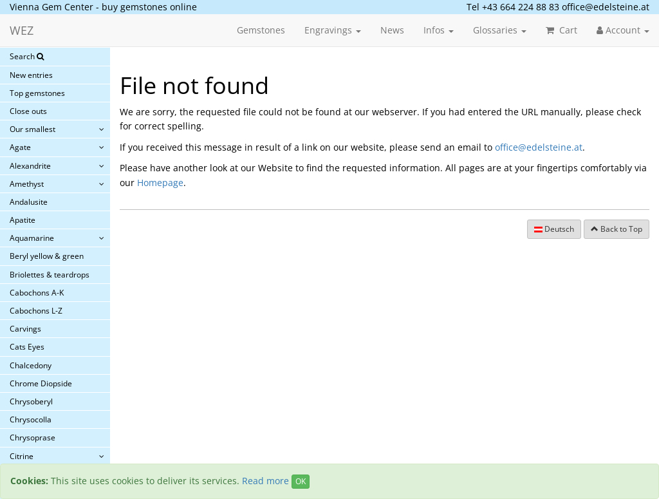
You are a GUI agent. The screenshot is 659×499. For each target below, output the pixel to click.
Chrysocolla (30, 419)
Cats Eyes (27, 346)
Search (27, 56)
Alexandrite (30, 165)
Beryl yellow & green (47, 255)
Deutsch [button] (554, 228)
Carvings (25, 328)
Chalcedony (30, 365)
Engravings (332, 30)
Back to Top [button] (616, 228)
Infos (438, 30)
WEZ (21, 30)
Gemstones (261, 30)
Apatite (22, 219)
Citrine (21, 456)
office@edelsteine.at (605, 7)
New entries (31, 75)
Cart (561, 30)
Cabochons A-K (37, 292)
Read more (265, 481)
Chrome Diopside (41, 383)
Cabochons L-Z (36, 310)
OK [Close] (300, 481)
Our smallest (32, 129)
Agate (20, 147)
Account (623, 30)
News (392, 30)
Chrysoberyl (31, 401)
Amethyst (27, 183)
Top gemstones (37, 93)
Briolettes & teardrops (49, 274)
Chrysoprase (32, 437)
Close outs (28, 111)
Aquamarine (32, 237)
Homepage (160, 182)
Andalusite (29, 201)
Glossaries (499, 30)
